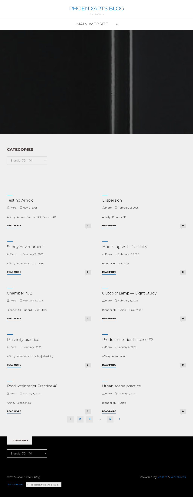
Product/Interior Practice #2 (127, 339)
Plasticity (38, 263)
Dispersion (112, 200)
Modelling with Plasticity (124, 246)
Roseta (162, 477)
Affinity (11, 217)
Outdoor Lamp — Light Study (129, 293)
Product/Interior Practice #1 (32, 386)
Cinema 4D (49, 217)
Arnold (21, 217)
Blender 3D (34, 217)
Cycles (37, 356)
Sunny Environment (25, 246)
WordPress (178, 477)
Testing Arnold (20, 200)
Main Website (15, 484)
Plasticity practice (23, 339)
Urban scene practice (121, 386)
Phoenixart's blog (96, 8)
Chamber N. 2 (19, 293)
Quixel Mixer (39, 310)
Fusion (27, 310)
